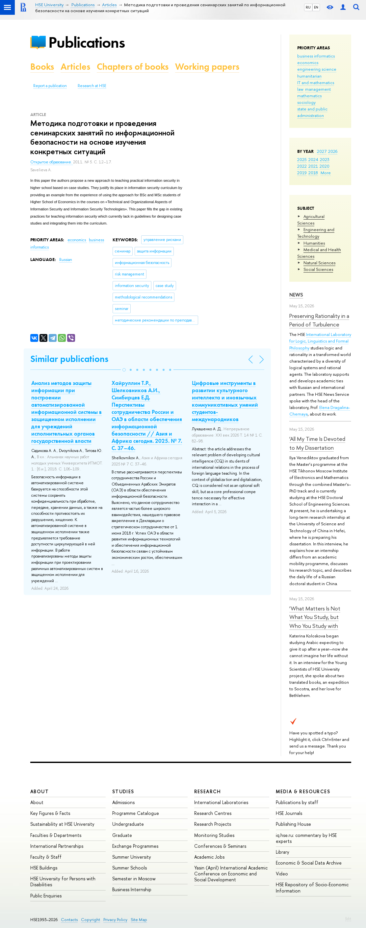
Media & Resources (303, 791)
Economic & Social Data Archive (309, 863)
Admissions (123, 802)
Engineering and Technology (315, 232)
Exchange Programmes (135, 846)
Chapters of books (133, 66)
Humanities (314, 243)
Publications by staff (297, 802)
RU (308, 7)
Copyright (90, 919)
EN (316, 7)
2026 (332, 151)
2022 (302, 166)
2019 (302, 173)
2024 (313, 159)
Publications (86, 42)
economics (307, 62)
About (39, 791)
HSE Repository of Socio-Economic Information (312, 887)
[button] (124, 370)
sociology (306, 102)
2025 (302, 159)
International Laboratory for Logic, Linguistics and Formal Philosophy (320, 340)
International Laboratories (221, 802)
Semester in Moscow (134, 878)
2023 (324, 159)
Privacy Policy (115, 919)
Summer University (131, 857)
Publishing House (293, 824)
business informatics (316, 56)
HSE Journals (289, 813)
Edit (348, 918)
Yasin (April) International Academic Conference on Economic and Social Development (231, 874)
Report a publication (50, 85)
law (300, 89)
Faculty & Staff (46, 857)
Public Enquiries (46, 895)
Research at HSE (92, 85)
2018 (313, 173)
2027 (322, 151)
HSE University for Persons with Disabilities (62, 881)
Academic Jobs (209, 857)
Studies (123, 791)
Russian (65, 259)
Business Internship (131, 889)
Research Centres (212, 813)
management (318, 89)
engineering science (316, 69)
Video (282, 873)
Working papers (207, 66)
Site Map (139, 919)
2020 (324, 166)
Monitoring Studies (214, 835)
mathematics (309, 96)
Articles (75, 66)
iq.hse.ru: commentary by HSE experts (306, 838)
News (296, 294)
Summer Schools (129, 868)
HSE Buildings (43, 868)
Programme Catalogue (135, 813)
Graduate (122, 835)
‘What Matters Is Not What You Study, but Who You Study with (314, 617)
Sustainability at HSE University (62, 824)
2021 (313, 166)
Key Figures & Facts (50, 813)
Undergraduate (128, 824)
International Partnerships (56, 846)
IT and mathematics (315, 82)
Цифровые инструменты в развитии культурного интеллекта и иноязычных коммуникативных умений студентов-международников (225, 401)
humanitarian (309, 76)
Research (207, 791)
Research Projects (212, 824)
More (326, 173)
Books (42, 66)
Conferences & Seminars (220, 846)
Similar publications (69, 359)
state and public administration (312, 112)
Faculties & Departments (55, 835)
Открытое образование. (51, 162)
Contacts (69, 919)
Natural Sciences (319, 263)
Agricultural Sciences (311, 219)
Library (282, 852)
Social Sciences (318, 269)
